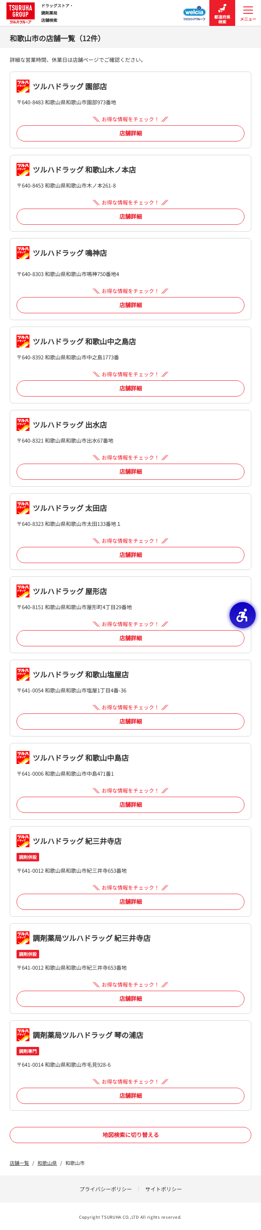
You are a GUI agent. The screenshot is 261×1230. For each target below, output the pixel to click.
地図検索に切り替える (130, 1135)
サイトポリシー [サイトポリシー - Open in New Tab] (163, 1189)
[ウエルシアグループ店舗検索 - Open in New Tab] (194, 10)
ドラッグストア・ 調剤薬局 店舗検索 (39, 12)
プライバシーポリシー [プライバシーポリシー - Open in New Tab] (105, 1189)
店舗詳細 (130, 133)
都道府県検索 (222, 13)
